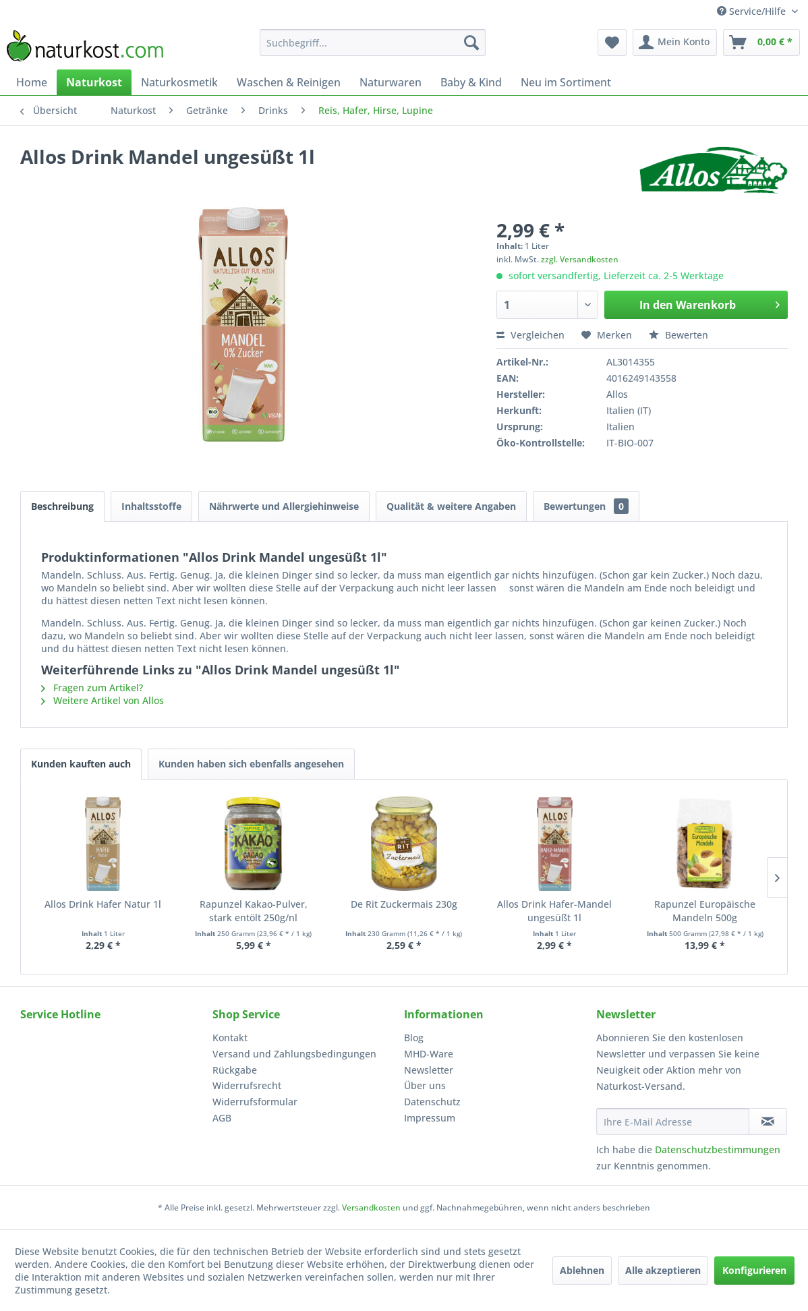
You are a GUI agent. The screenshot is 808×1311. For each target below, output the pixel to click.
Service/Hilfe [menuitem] (752, 11)
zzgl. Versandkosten (579, 259)
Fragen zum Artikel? (92, 687)
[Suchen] (471, 42)
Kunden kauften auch (81, 763)
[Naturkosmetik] (179, 82)
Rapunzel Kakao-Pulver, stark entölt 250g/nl (254, 911)
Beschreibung (62, 506)
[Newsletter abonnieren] (768, 1121)
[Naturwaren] (390, 82)
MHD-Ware (428, 1053)
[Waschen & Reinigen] (288, 82)
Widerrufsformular (254, 1101)
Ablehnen (582, 1270)
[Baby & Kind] (471, 82)
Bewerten (678, 334)
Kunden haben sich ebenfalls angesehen (251, 763)
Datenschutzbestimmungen (717, 1149)
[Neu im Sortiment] (566, 82)
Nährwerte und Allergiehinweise (284, 506)
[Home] (32, 82)
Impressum (429, 1117)
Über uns (425, 1085)
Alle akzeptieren (663, 1270)
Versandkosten (371, 1207)
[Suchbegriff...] (373, 42)
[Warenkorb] (761, 42)
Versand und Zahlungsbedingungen (294, 1053)
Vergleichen (530, 334)
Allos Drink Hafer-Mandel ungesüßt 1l (554, 911)
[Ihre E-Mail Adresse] (673, 1121)
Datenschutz (432, 1101)
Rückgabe (234, 1070)
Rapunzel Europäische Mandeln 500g (704, 911)
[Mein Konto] (675, 42)
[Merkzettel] (612, 42)
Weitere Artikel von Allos (102, 700)
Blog (414, 1037)
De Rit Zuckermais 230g (404, 904)
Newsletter (428, 1070)
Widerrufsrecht (246, 1085)
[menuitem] (373, 42)
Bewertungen (586, 506)
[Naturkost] (94, 82)
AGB (221, 1117)
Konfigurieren (754, 1270)
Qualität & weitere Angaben (451, 506)
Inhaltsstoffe (151, 506)
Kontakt (230, 1037)
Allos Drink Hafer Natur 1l (103, 904)
